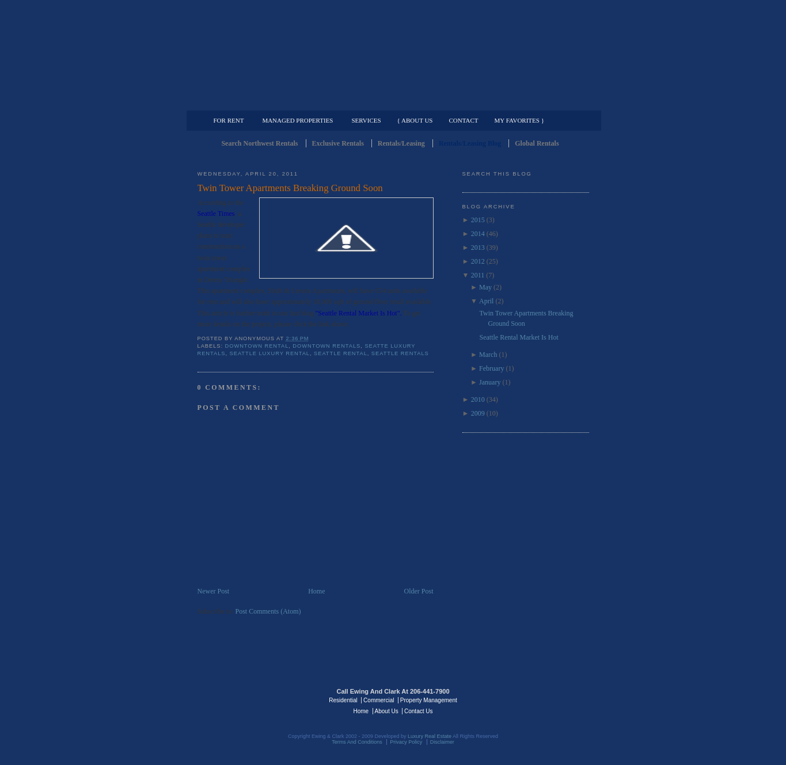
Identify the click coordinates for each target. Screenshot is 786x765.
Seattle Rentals (393, 54)
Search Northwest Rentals (259, 143)
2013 (478, 247)
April (486, 301)
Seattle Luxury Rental (270, 353)
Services (366, 120)
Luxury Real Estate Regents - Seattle (247, 699)
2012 (478, 261)
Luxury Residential (256, 101)
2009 (478, 413)
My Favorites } (519, 120)
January (489, 382)
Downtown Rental (257, 346)
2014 (478, 234)
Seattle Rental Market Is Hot (518, 337)
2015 (478, 220)
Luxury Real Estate (539, 699)
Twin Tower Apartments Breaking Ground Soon (290, 187)
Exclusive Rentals (338, 143)
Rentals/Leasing (401, 143)
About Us (386, 711)
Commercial (391, 101)
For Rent (229, 120)
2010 (478, 399)
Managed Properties (297, 120)
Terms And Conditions (357, 742)
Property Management (529, 101)
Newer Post (214, 591)
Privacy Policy (406, 742)
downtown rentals (326, 346)
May (485, 287)
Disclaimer (442, 742)
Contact (464, 120)
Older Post (419, 591)
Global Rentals (537, 143)
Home (316, 591)
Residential (343, 700)
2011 (478, 275)
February (491, 368)
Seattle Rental (340, 353)
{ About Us (415, 120)
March (488, 355)
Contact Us (418, 711)
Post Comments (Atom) (268, 611)
